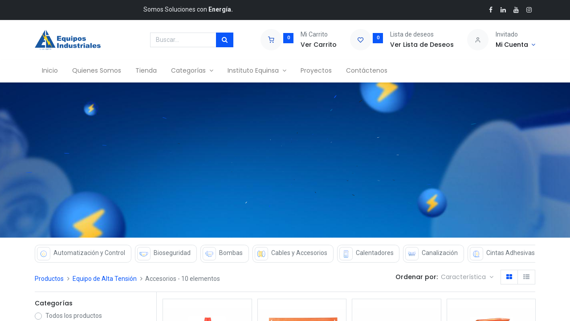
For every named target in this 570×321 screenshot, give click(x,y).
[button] (467, 277)
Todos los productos (73, 315)
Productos (49, 278)
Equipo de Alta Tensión (105, 278)
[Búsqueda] (224, 40)
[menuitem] (50, 71)
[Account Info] (515, 45)
